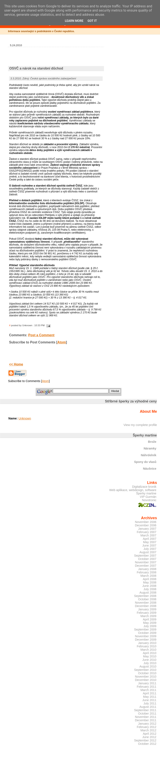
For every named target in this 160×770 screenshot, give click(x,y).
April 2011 (149, 693)
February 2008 (146, 572)
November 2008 (145, 602)
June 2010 (149, 659)
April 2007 (149, 538)
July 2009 (149, 626)
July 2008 (149, 589)
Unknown (24, 418)
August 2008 (147, 592)
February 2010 (146, 646)
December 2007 (145, 565)
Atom (61, 342)
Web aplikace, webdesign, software (132, 490)
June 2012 (149, 737)
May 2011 (149, 696)
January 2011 (147, 683)
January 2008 (147, 569)
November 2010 (145, 676)
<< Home (16, 364)
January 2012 (147, 723)
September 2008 (145, 596)
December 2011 (145, 720)
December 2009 (145, 639)
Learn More (74, 21)
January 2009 (147, 609)
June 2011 (149, 700)
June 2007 (149, 545)
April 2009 (149, 619)
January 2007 (147, 528)
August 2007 (147, 552)
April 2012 (149, 733)
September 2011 (145, 710)
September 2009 (145, 629)
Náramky (150, 448)
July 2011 (149, 703)
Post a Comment (41, 335)
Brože (152, 441)
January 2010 (147, 643)
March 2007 (148, 535)
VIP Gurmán (148, 496)
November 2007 (145, 562)
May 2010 (149, 656)
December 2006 (145, 525)
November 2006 (145, 522)
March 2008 (148, 575)
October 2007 (147, 559)
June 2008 (149, 585)
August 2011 (147, 706)
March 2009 (148, 616)
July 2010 (149, 663)
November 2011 (145, 717)
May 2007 (149, 542)
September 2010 (145, 669)
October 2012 (147, 743)
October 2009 (147, 633)
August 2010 (147, 666)
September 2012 (145, 740)
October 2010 (147, 673)
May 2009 (149, 622)
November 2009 (145, 636)
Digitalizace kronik (144, 486)
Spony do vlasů (145, 462)
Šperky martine (146, 493)
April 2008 (149, 579)
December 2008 (145, 606)
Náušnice (149, 468)
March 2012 (148, 730)
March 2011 (148, 690)
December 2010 (145, 680)
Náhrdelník (148, 455)
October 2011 (147, 713)
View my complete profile (140, 425)
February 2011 (146, 686)
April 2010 (149, 653)
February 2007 (146, 532)
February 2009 (146, 612)
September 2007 (145, 555)
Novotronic (149, 500)
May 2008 (149, 582)
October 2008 (147, 599)
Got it (92, 21)
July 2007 (149, 549)
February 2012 (146, 727)
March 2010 (148, 649)
